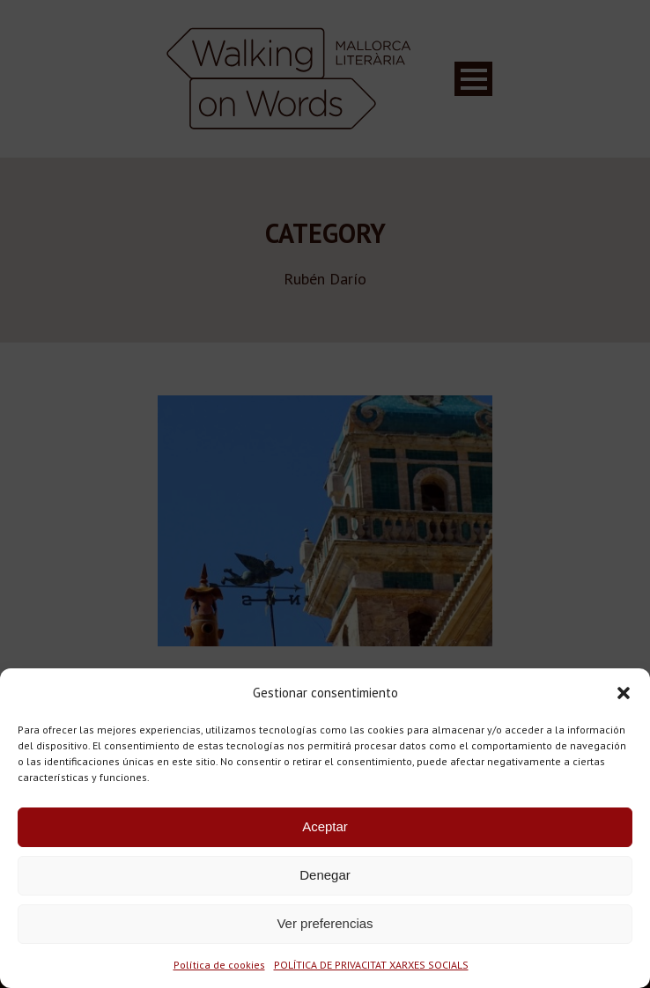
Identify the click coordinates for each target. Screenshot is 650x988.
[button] (623, 693)
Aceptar (325, 826)
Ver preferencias (325, 923)
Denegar (325, 874)
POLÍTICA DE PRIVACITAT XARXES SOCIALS (371, 964)
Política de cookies (219, 964)
